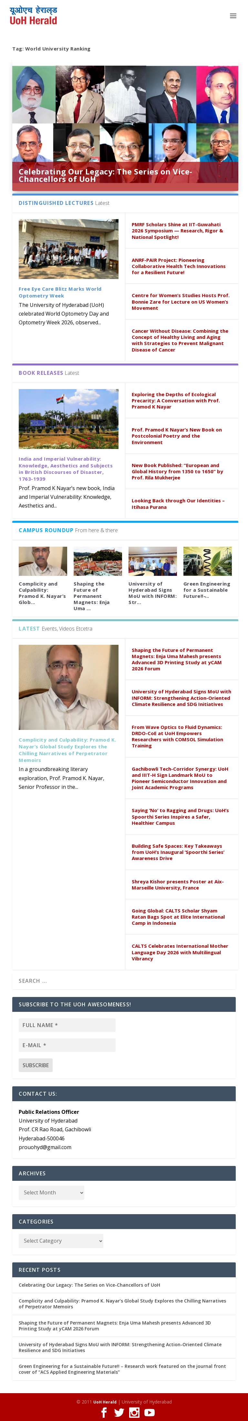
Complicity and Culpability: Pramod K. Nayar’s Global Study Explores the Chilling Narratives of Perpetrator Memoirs (67, 749)
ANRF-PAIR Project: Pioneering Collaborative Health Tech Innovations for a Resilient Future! (179, 266)
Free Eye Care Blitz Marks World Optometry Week (60, 292)
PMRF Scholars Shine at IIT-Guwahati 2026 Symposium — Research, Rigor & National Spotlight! (177, 230)
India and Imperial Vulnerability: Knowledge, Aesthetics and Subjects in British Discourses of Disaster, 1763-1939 (66, 468)
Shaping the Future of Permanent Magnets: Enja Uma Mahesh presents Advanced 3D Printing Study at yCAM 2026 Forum (177, 659)
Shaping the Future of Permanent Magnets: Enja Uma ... (92, 596)
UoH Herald (105, 1402)
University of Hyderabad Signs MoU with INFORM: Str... (153, 593)
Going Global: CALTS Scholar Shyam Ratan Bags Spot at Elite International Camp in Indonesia (178, 916)
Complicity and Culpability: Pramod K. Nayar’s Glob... (42, 593)
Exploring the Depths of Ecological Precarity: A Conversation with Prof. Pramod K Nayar (176, 400)
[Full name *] (67, 1025)
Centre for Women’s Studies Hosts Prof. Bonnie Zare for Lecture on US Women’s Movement (181, 301)
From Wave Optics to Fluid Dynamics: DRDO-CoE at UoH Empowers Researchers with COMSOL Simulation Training (177, 736)
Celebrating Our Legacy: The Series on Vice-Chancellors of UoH (105, 175)
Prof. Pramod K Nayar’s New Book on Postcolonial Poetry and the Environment (177, 435)
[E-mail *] (67, 1045)
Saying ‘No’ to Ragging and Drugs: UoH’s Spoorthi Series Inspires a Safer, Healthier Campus (180, 816)
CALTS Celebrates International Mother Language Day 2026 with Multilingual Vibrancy (180, 952)
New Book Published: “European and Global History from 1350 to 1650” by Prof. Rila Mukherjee (177, 471)
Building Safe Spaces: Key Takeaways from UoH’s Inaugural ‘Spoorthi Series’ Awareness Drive (178, 852)
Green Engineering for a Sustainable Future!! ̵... (207, 589)
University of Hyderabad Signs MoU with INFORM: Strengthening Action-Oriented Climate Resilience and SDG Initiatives (181, 697)
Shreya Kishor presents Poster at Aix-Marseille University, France (178, 884)
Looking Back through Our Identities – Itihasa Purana (178, 503)
